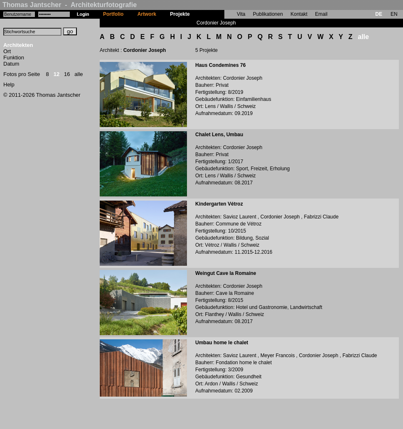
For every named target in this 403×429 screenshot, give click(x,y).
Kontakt (298, 14)
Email (321, 14)
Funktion (13, 57)
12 (56, 74)
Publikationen (268, 14)
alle (78, 74)
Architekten (18, 45)
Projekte (179, 14)
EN (394, 14)
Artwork (147, 14)
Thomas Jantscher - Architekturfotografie (69, 4)
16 (67, 74)
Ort (7, 51)
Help (9, 84)
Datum (11, 64)
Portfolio (113, 14)
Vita (241, 14)
